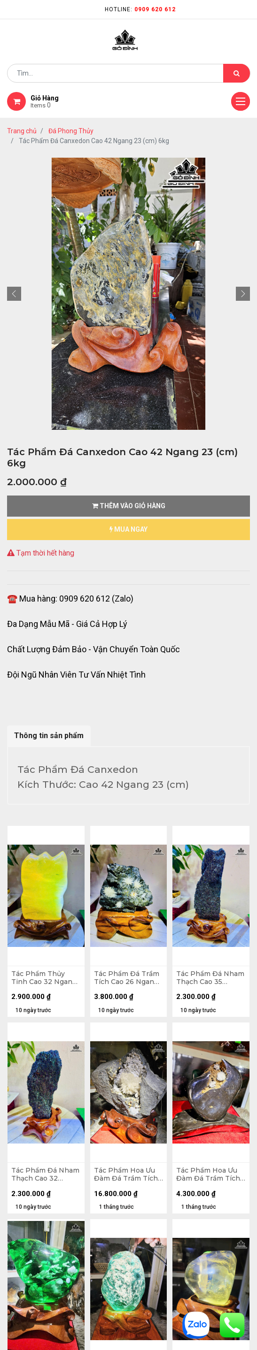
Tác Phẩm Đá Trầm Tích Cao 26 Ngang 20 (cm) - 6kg (126, 978)
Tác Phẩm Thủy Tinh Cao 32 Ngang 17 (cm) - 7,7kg (44, 978)
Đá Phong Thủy (70, 131)
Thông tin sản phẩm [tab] (49, 735)
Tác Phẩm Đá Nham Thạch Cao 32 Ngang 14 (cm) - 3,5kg (45, 1174)
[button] (14, 294)
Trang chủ (22, 131)
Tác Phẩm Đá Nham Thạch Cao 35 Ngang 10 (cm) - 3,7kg (210, 978)
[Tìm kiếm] (236, 73)
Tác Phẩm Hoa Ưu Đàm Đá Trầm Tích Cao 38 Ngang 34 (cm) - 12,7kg (126, 1174)
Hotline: (140, 9)
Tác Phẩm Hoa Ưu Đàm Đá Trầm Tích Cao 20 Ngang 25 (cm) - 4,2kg (208, 1174)
